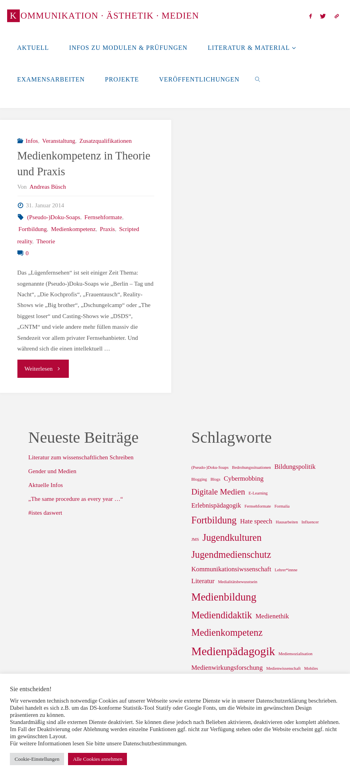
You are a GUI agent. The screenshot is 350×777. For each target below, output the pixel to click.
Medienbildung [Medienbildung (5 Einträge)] (224, 597)
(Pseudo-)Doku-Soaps (53, 217)
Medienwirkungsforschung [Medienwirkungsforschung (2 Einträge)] (227, 667)
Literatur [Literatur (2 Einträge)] (203, 581)
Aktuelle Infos (45, 484)
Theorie (45, 241)
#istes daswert (45, 512)
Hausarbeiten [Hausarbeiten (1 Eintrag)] (287, 522)
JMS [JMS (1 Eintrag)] (195, 539)
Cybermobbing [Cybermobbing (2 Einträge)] (244, 478)
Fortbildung (33, 229)
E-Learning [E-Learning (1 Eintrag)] (258, 493)
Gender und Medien (52, 471)
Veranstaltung (59, 140)
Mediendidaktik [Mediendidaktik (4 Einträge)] (221, 615)
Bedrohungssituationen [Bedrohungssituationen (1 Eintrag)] (251, 467)
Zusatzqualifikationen (105, 140)
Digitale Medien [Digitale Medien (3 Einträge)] (218, 492)
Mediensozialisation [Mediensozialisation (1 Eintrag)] (295, 654)
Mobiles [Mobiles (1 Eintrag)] (311, 668)
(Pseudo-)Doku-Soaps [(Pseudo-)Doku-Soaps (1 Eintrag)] (210, 467)
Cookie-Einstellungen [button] (37, 759)
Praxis (107, 229)
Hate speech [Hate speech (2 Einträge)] (256, 521)
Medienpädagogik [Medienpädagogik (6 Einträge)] (233, 651)
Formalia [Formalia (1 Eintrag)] (281, 506)
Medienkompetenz (73, 229)
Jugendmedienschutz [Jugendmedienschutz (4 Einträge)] (231, 554)
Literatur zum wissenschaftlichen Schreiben (81, 457)
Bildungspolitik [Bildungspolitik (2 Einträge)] (295, 466)
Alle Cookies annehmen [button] (97, 759)
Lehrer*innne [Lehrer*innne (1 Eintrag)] (286, 570)
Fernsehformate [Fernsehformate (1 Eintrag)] (257, 506)
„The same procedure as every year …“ (75, 498)
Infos (32, 140)
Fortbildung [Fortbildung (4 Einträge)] (213, 520)
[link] (258, 79)
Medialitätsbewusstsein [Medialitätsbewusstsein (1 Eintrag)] (237, 582)
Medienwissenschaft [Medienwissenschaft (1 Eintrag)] (283, 668)
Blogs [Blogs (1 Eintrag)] (215, 479)
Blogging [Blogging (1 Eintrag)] (199, 479)
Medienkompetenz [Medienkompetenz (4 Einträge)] (227, 632)
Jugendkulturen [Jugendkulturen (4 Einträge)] (231, 537)
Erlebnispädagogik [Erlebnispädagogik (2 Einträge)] (216, 505)
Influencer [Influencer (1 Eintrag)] (310, 522)
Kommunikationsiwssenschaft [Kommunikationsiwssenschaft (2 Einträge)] (231, 569)
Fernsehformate (103, 217)
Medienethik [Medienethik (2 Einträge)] (272, 616)
